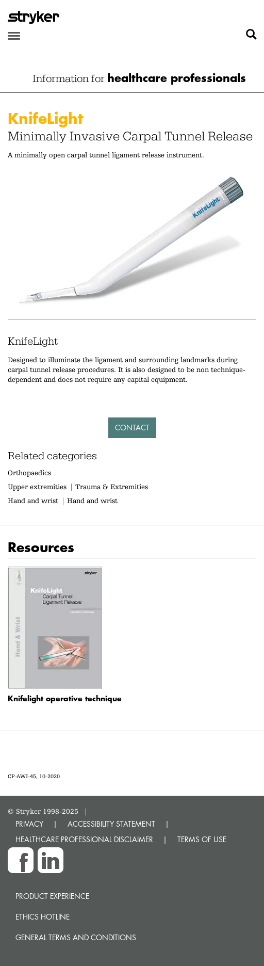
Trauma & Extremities (111, 486)
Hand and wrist (33, 500)
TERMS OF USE (201, 839)
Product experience (52, 896)
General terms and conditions (75, 937)
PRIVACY (29, 824)
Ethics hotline (42, 917)
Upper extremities (37, 486)
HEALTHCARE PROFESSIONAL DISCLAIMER (84, 839)
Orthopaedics (29, 473)
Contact (132, 427)
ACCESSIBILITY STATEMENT (111, 824)
